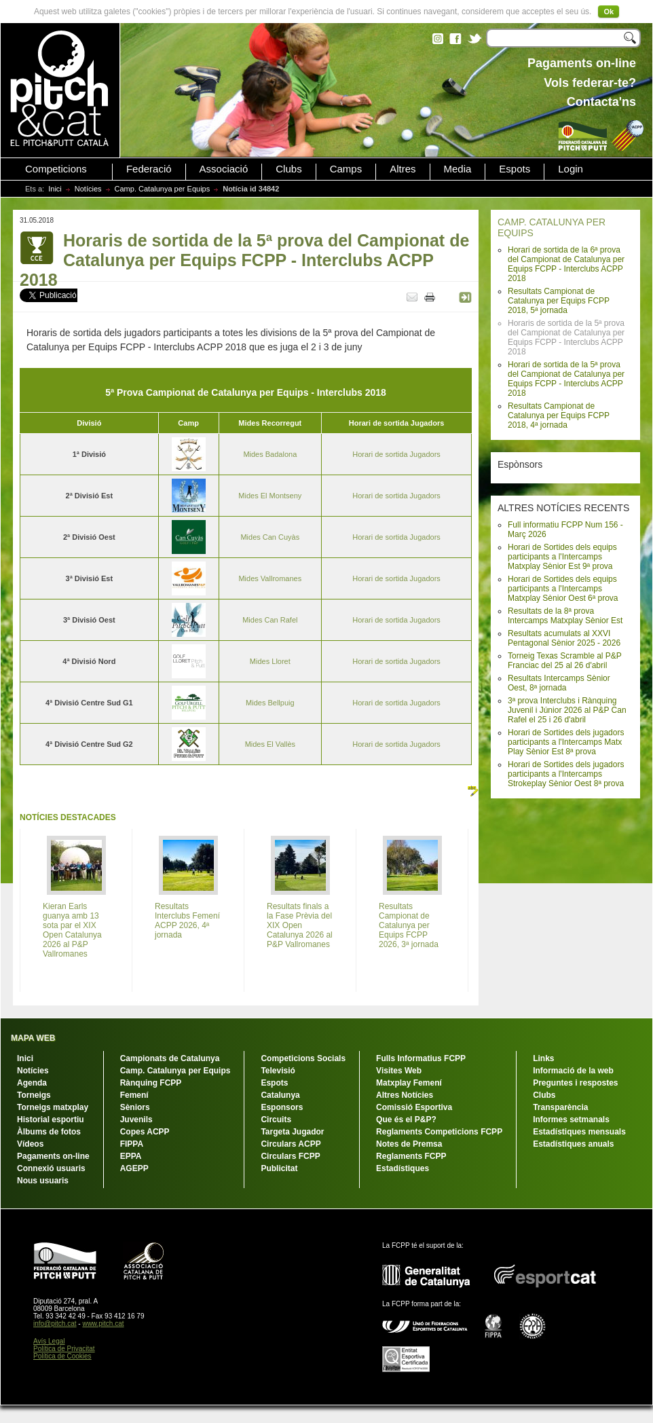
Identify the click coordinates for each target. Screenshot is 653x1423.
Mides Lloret (270, 661)
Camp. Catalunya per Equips (162, 189)
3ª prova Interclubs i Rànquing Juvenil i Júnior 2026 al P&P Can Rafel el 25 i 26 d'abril (567, 710)
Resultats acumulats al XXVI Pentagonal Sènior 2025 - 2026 (564, 638)
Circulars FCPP (290, 1156)
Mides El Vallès (270, 744)
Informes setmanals (571, 1119)
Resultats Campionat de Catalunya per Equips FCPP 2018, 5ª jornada (559, 301)
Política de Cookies (62, 1356)
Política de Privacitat (64, 1348)
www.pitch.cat (103, 1323)
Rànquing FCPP (151, 1083)
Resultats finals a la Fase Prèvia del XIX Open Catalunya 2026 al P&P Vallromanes (300, 925)
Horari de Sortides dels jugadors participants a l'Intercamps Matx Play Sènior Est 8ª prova (566, 742)
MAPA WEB (33, 1038)
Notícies (88, 189)
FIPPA (131, 1144)
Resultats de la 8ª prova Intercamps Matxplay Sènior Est (565, 615)
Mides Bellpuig (270, 703)
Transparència (560, 1107)
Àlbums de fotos (49, 1131)
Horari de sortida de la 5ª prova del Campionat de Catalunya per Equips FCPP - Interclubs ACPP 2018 (566, 379)
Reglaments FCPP (411, 1156)
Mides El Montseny (269, 496)
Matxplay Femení (409, 1083)
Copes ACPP (145, 1131)
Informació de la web (573, 1070)
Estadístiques (402, 1168)
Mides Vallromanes (269, 578)
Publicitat (279, 1168)
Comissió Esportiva (414, 1107)
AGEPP (134, 1168)
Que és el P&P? (406, 1119)
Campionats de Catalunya (170, 1058)
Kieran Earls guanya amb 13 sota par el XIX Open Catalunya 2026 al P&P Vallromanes (72, 930)
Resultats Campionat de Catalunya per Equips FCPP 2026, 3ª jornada (409, 925)
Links (543, 1058)
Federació (149, 169)
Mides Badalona (270, 454)
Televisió (278, 1070)
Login (570, 169)
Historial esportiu (50, 1119)
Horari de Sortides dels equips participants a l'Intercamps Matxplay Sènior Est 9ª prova (562, 556)
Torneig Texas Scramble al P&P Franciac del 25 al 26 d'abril (565, 660)
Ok (608, 11)
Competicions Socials (303, 1058)
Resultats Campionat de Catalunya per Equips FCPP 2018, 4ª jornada (559, 415)
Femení (134, 1095)
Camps (346, 169)
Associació (224, 169)
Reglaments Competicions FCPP (439, 1131)
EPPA (131, 1156)
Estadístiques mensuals (579, 1131)
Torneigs (34, 1095)
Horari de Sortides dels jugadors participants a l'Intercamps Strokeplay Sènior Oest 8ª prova (566, 774)
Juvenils (136, 1119)
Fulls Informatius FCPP (421, 1058)
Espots (514, 169)
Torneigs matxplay (52, 1107)
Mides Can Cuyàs (269, 537)
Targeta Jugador (292, 1131)
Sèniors (135, 1107)
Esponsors (282, 1107)
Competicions (56, 169)
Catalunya (280, 1095)
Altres (402, 169)
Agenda (32, 1083)
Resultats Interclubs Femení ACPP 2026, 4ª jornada (187, 921)
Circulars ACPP (290, 1144)
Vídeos (30, 1144)
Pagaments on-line (53, 1156)
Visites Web (399, 1070)
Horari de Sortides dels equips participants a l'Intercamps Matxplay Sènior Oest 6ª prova (563, 588)
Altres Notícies (404, 1095)
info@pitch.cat (55, 1323)
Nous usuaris (43, 1180)
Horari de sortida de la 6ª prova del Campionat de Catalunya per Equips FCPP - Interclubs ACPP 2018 (566, 264)
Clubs (288, 169)
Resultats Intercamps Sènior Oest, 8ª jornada (559, 682)
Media (458, 169)
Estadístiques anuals (573, 1144)
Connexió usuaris (51, 1168)
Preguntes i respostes (575, 1083)
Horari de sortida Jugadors (396, 454)
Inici (55, 189)
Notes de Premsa (409, 1144)
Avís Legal (49, 1341)
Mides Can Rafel (269, 620)
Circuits (276, 1119)
